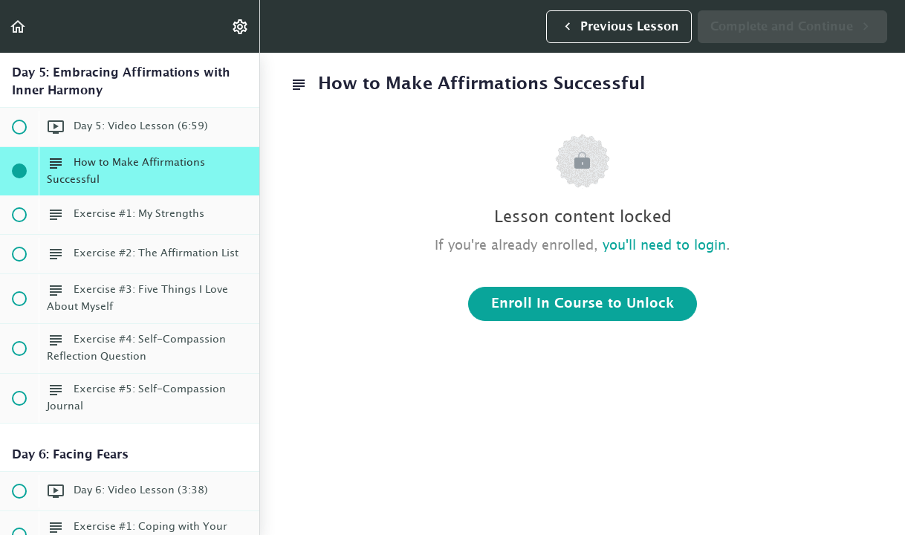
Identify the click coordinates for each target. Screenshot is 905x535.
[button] (18, 26)
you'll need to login (664, 246)
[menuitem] (240, 26)
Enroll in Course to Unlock (582, 304)
